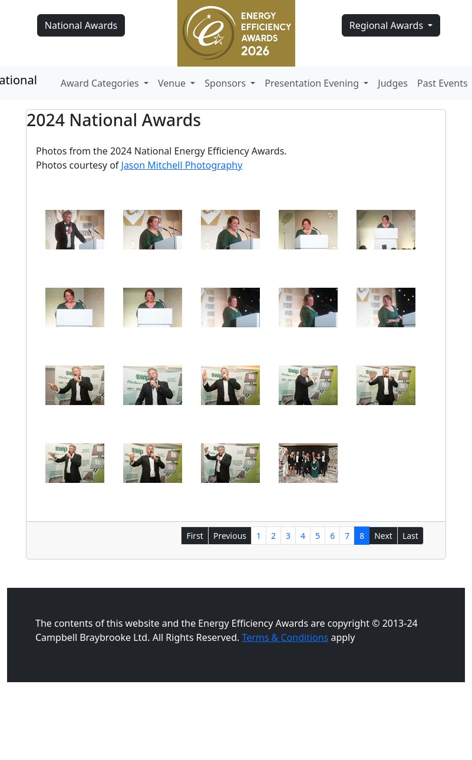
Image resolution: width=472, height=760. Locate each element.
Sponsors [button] (226, 83)
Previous (229, 535)
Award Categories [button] (101, 83)
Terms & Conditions (285, 637)
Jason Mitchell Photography (182, 165)
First (194, 535)
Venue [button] (173, 83)
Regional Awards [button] (387, 25)
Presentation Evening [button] (313, 83)
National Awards (81, 25)
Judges (393, 83)
